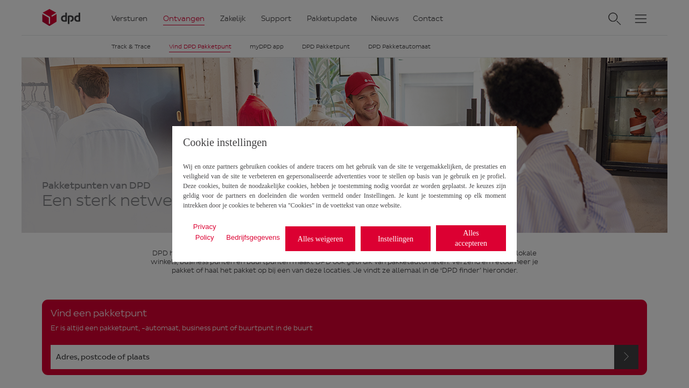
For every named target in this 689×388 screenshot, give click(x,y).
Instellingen (395, 239)
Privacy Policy (204, 232)
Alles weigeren (320, 239)
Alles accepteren (471, 238)
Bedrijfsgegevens (253, 237)
